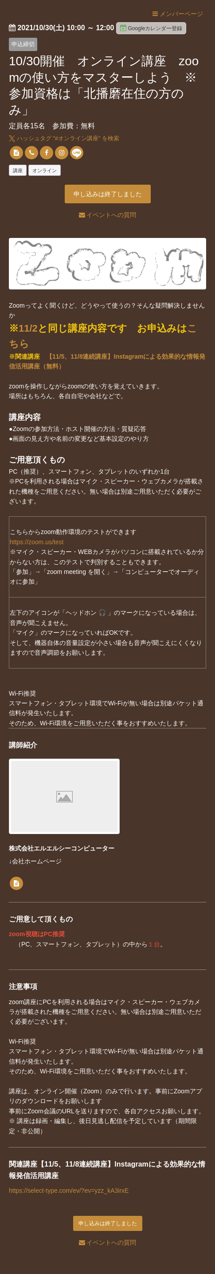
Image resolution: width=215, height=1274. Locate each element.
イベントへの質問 (108, 214)
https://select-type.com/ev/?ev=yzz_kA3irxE (69, 1190)
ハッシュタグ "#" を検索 (64, 138)
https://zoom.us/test (36, 542)
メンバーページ (177, 13)
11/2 (28, 328)
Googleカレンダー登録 (151, 28)
